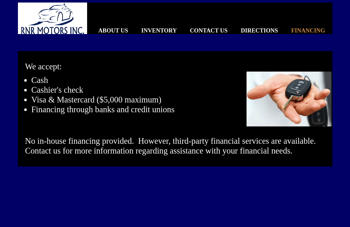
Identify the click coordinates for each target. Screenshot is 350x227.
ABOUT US (107, 30)
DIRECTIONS (253, 30)
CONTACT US (202, 30)
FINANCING (302, 30)
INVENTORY (153, 30)
